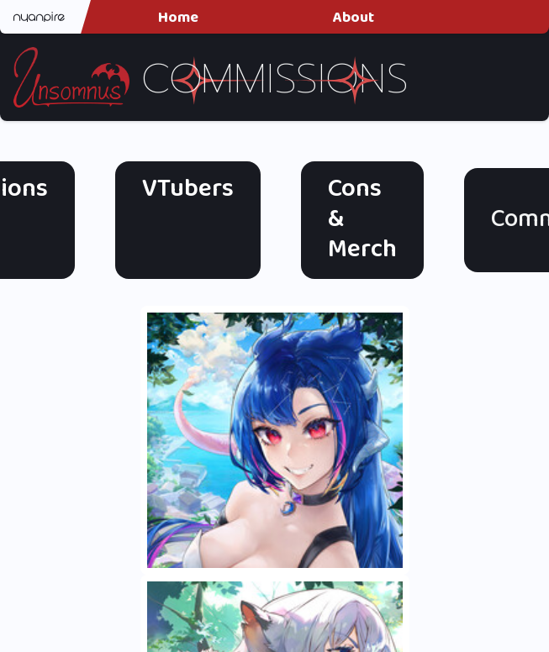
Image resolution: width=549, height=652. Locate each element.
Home (178, 18)
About (353, 18)
